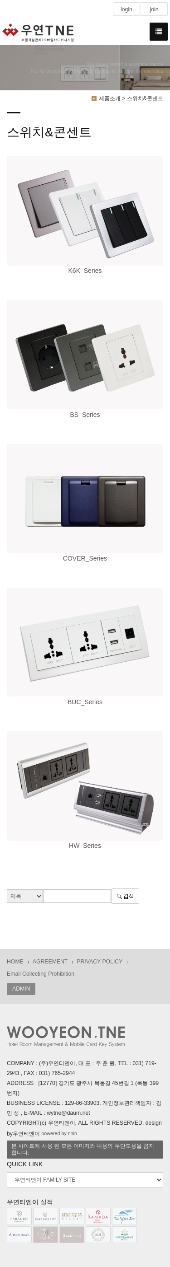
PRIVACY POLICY (99, 961)
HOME (15, 961)
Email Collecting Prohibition (40, 974)
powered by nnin (59, 1133)
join (154, 9)
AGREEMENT (50, 961)
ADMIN (21, 989)
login (126, 9)
